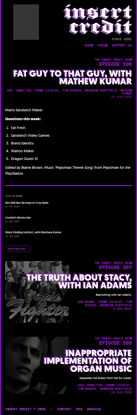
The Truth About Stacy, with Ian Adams (79, 281)
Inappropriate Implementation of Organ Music (88, 361)
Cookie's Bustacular (18, 217)
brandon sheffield (101, 90)
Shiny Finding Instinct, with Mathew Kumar (33, 232)
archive (94, 409)
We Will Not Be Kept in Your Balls (26, 203)
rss (79, 409)
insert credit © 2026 (25, 409)
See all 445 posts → (18, 248)
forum (102, 45)
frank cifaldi (46, 90)
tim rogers (72, 90)
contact (64, 409)
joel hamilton (18, 90)
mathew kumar (126, 91)
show (89, 45)
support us (122, 45)
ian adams (85, 301)
